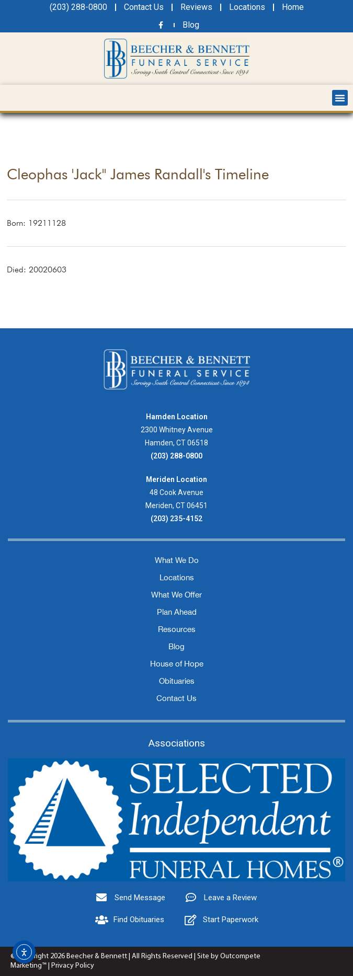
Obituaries (177, 680)
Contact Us (176, 698)
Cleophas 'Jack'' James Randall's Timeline (138, 174)
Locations (177, 577)
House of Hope (176, 663)
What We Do (177, 560)
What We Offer (176, 594)
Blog (176, 646)
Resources (177, 629)
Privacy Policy (72, 966)
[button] (340, 98)
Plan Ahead (177, 611)
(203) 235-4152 (176, 518)
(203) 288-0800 (176, 456)
